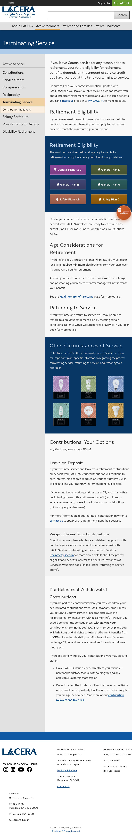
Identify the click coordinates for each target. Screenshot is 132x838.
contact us (66, 100)
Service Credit (13, 80)
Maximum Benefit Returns (76, 296)
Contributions (13, 73)
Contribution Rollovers (16, 109)
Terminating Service (17, 102)
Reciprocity (11, 95)
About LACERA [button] (22, 26)
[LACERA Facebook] (29, 770)
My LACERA (122, 3)
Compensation (13, 87)
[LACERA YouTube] (21, 770)
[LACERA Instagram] (5, 770)
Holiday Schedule (67, 770)
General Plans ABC (69, 169)
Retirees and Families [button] (77, 26)
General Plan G (110, 184)
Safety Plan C (110, 199)
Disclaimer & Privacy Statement (66, 831)
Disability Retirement (18, 131)
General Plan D (110, 169)
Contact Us (63, 786)
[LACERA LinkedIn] (13, 770)
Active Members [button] (47, 26)
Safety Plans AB (69, 199)
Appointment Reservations (124, 211)
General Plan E (69, 184)
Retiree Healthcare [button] (107, 26)
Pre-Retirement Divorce (20, 124)
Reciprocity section (62, 555)
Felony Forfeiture (15, 117)
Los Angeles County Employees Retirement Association (19, 15)
